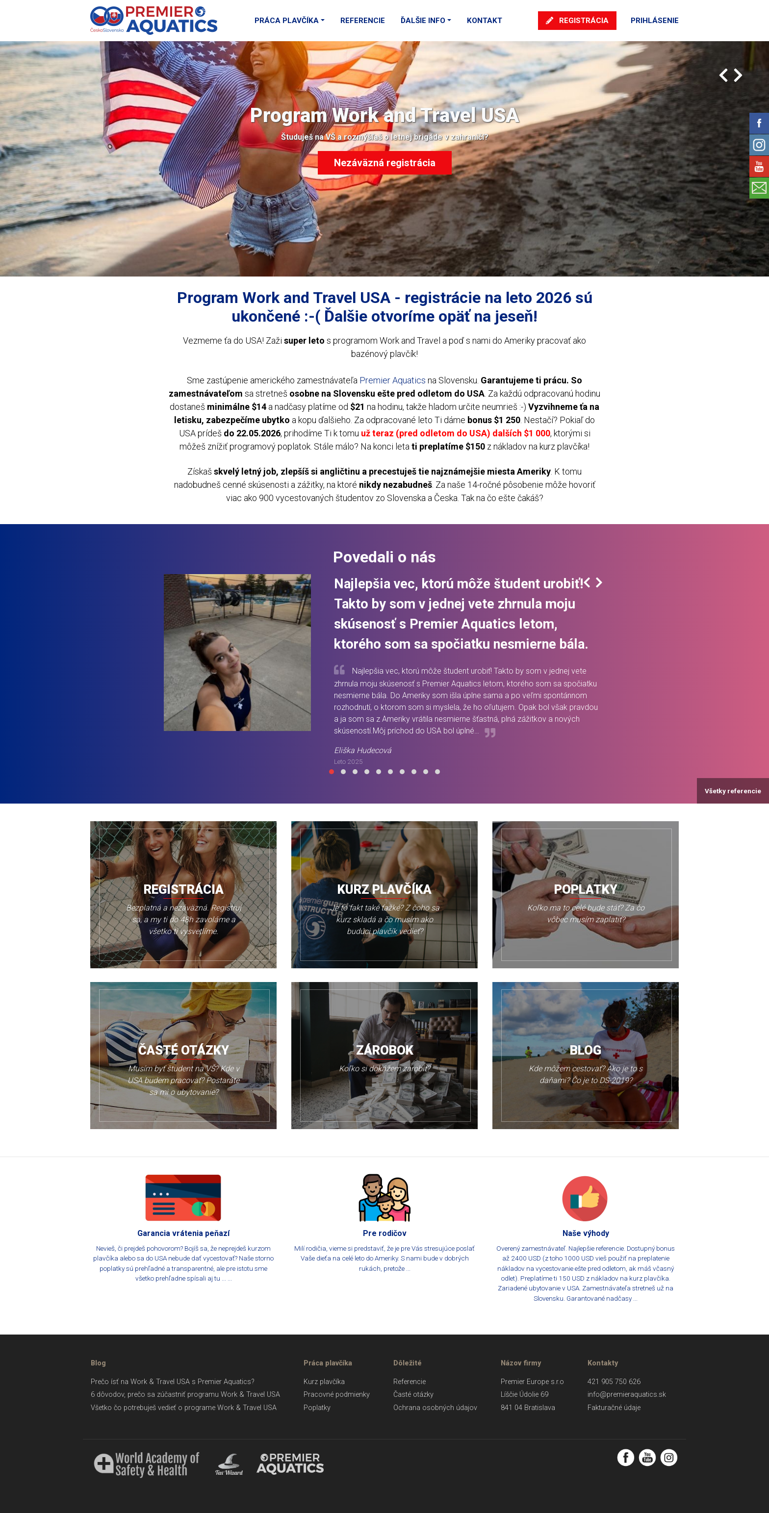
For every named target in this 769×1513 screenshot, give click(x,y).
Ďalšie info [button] (423, 20)
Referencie (362, 20)
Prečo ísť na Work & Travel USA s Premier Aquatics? (173, 1382)
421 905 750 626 (614, 1382)
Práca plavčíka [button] (287, 20)
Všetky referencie (733, 791)
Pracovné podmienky (337, 1394)
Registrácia (577, 20)
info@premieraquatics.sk (627, 1394)
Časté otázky (413, 1394)
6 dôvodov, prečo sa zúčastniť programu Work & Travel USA (185, 1394)
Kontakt (484, 20)
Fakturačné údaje (614, 1408)
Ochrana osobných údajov (435, 1408)
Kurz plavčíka (324, 1382)
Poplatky (317, 1408)
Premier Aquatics (392, 380)
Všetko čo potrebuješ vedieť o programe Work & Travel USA (184, 1408)
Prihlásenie (655, 20)
